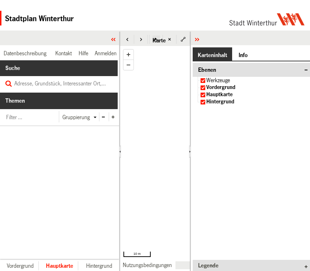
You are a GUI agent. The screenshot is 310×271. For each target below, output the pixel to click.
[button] (127, 39)
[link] (147, 265)
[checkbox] (203, 80)
